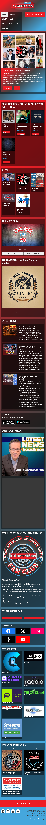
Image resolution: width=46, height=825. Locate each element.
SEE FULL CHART (12, 253)
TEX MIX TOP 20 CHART (39, 810)
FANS (4, 24)
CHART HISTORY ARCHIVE (33, 253)
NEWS (11, 24)
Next (17, 88)
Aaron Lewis (35, 130)
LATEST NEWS (9, 321)
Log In (12, 618)
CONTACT (5, 28)
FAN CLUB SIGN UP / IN (12, 611)
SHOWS (12, 14)
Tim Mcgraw (20, 130)
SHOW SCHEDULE (31, 812)
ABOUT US (34, 813)
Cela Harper (6, 128)
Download (6, 132)
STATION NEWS (41, 812)
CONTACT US (41, 813)
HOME (4, 14)
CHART (4, 19)
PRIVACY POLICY (31, 815)
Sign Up (34, 618)
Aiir (44, 819)
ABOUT (17, 24)
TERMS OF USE (41, 815)
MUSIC (12, 19)
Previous (7, 88)
